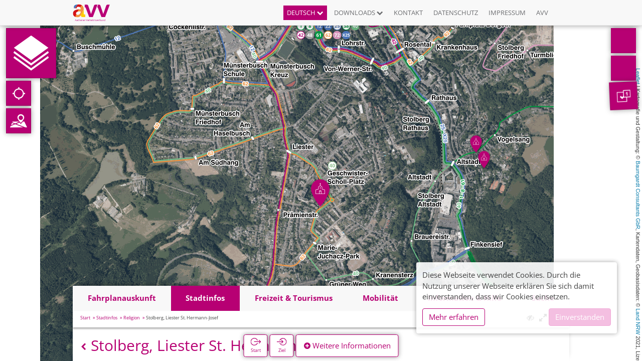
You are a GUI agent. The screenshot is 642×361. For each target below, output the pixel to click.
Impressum (507, 12)
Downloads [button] (358, 12)
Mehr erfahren (453, 317)
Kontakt (408, 12)
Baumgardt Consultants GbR (638, 195)
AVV (542, 12)
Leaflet (638, 76)
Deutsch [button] (305, 12)
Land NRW (638, 321)
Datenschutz (455, 12)
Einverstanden (579, 317)
